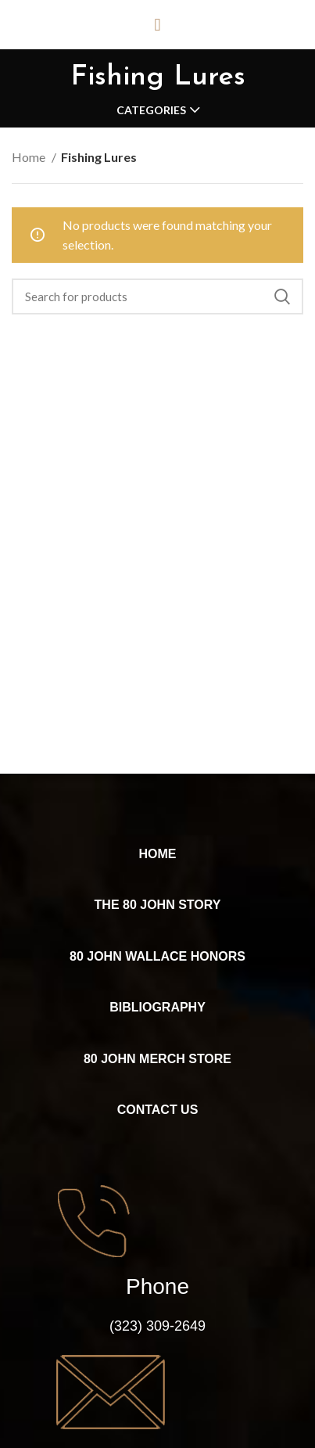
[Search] (157, 296)
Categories (151, 110)
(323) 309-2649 (157, 1326)
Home (30, 156)
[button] (157, 25)
